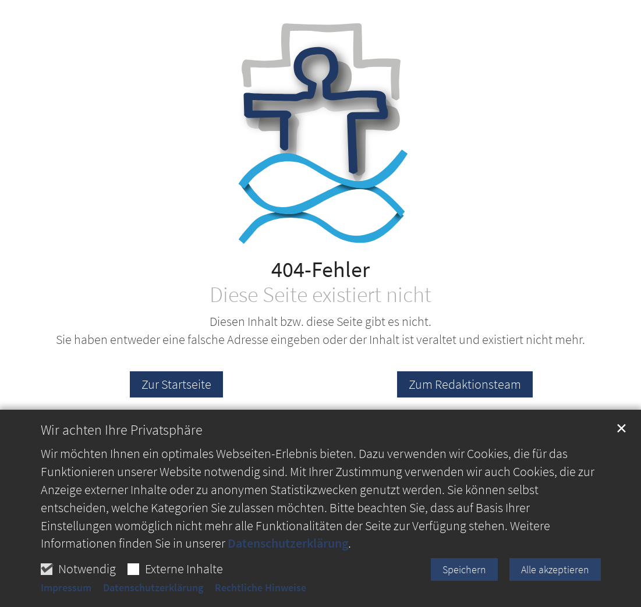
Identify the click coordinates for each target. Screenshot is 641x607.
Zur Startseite (176, 384)
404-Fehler (320, 269)
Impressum (66, 592)
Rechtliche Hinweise (260, 592)
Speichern (464, 573)
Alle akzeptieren (555, 573)
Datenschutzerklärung (288, 547)
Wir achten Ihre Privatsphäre (122, 434)
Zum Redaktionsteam (465, 384)
